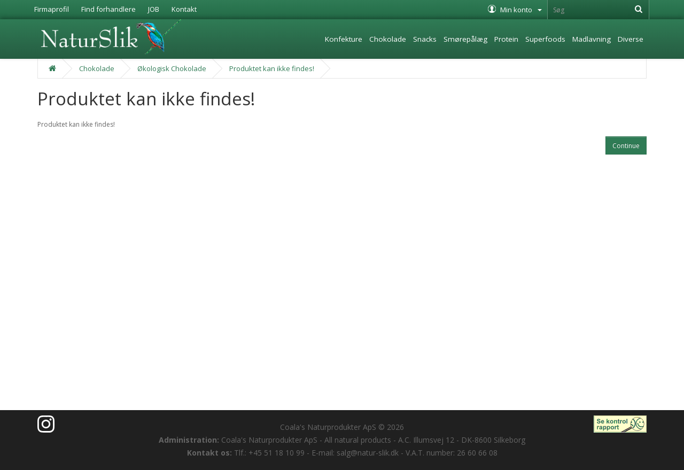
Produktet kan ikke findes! (271, 68)
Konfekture (343, 39)
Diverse (630, 39)
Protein (506, 39)
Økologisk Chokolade (171, 68)
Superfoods (545, 39)
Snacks (425, 39)
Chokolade (387, 39)
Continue (626, 145)
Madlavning (591, 39)
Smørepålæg (465, 39)
